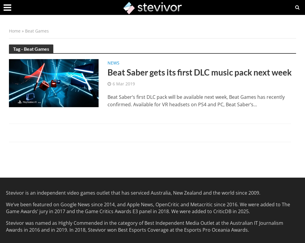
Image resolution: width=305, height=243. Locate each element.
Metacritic (201, 204)
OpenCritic (167, 204)
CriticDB (222, 211)
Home (15, 31)
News (113, 63)
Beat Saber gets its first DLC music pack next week (200, 72)
